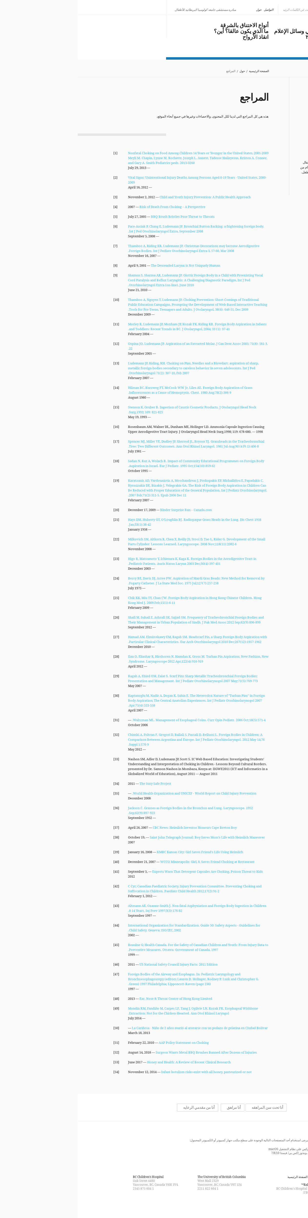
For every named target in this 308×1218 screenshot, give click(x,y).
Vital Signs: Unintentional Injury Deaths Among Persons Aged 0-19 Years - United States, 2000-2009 (119, 180)
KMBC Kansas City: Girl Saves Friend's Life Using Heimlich (122, 852)
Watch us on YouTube (145, 1204)
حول (181, 10)
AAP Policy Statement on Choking (106, 1042)
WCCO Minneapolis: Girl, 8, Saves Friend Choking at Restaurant (129, 861)
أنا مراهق (156, 1107)
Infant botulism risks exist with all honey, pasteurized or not (128, 1072)
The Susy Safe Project (77, 783)
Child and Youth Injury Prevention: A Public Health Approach (127, 197)
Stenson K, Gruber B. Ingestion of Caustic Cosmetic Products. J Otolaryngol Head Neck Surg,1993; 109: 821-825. (114, 409)
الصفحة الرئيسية (181, 71)
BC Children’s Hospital (70, 1177)
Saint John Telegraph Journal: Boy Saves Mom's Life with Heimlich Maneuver (129, 837)
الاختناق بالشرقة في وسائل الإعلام (234, 31)
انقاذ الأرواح (178, 37)
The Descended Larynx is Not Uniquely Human (107, 265)
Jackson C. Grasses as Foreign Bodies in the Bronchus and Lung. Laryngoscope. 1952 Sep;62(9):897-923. (112, 810)
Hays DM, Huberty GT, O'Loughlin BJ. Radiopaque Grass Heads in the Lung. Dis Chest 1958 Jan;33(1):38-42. (116, 522)
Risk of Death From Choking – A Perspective (95, 207)
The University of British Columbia (144, 1177)
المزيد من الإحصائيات (256, 182)
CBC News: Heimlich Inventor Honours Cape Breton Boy (117, 827)
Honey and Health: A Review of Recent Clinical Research (111, 1062)
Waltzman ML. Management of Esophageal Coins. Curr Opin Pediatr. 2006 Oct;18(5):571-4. (121, 720)
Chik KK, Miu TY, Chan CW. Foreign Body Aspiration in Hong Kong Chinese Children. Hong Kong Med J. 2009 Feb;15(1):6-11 (117, 600)
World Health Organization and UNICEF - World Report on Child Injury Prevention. (116, 793)
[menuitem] (261, 10)
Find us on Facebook (163, 1204)
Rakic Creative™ (234, 1185)
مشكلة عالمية (257, 25)
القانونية (266, 130)
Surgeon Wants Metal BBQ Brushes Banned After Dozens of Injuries (128, 1052)
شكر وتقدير (263, 120)
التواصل (191, 10)
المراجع (266, 125)
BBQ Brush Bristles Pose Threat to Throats (105, 216)
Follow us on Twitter (154, 1204)
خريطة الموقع (264, 1177)
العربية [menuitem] (259, 10)
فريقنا (268, 115)
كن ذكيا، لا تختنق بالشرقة (58, 25)
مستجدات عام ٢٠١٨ (250, 37)
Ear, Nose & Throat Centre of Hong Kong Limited (98, 998)
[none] (261, 10)
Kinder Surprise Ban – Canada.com (108, 510)
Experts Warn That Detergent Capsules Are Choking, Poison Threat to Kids (129, 871)
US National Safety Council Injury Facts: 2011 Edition (101, 964)
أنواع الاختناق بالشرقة (166, 25)
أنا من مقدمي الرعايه (121, 1107)
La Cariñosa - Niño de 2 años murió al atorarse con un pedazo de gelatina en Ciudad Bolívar (122, 1028)
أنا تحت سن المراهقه (189, 1107)
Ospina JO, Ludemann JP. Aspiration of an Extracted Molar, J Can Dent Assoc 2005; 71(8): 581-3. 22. (120, 346)
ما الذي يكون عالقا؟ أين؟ (163, 31)
